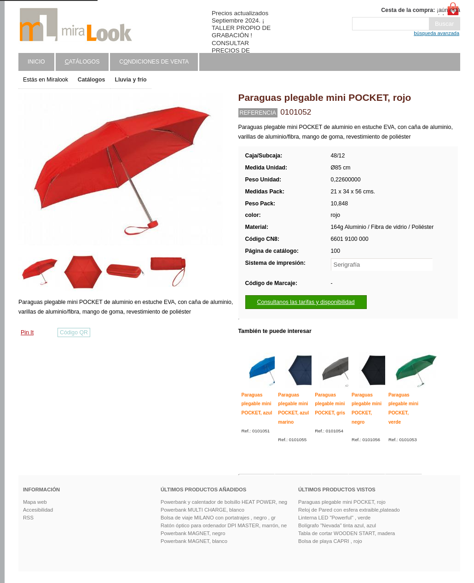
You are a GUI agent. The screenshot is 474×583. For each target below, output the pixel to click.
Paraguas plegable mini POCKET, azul (257, 403)
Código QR (74, 332)
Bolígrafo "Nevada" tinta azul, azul (337, 525)
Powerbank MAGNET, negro (193, 533)
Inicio (36, 61)
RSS (28, 517)
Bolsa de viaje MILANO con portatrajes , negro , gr (218, 517)
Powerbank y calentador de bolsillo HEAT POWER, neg (224, 502)
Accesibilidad (38, 510)
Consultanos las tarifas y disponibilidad (306, 302)
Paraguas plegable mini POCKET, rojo (342, 502)
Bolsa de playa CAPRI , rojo (330, 541)
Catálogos (91, 79)
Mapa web (35, 502)
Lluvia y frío (130, 79)
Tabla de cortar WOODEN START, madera (346, 533)
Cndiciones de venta (154, 61)
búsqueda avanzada (436, 33)
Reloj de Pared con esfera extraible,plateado (349, 510)
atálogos (82, 61)
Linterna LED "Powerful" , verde (334, 517)
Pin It (27, 332)
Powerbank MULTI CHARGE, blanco (202, 510)
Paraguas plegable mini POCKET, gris (330, 403)
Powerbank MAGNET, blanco (194, 541)
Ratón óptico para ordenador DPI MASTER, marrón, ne (224, 525)
